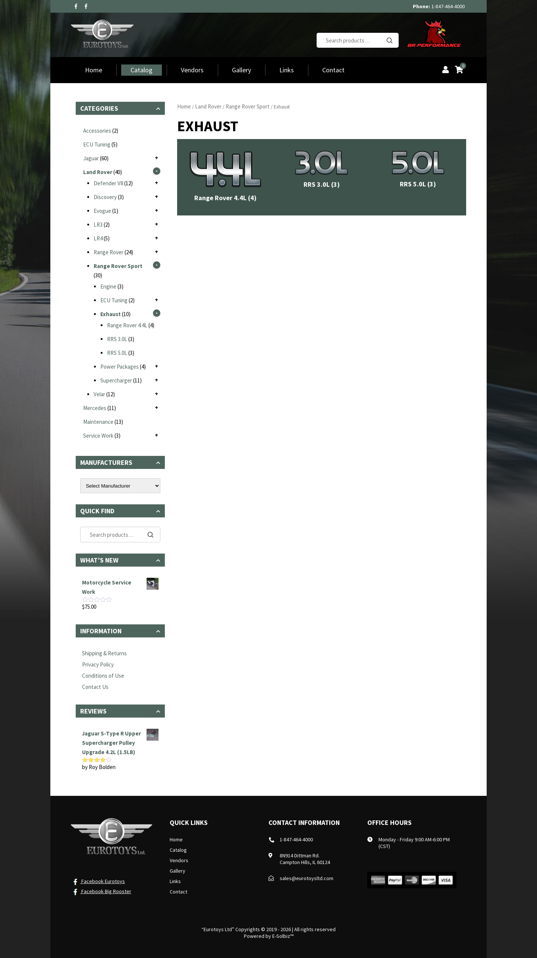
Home (93, 70)
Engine (108, 286)
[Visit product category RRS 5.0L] (418, 170)
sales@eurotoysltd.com (306, 878)
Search (389, 40)
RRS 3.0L (117, 339)
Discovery (105, 197)
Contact (333, 70)
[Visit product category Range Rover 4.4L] (225, 177)
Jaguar (91, 158)
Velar (99, 394)
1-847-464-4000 (448, 6)
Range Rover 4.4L (127, 325)
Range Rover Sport (248, 106)
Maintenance (98, 421)
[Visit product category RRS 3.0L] (321, 170)
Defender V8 (108, 183)
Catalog (142, 70)
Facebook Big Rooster (101, 891)
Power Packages (119, 366)
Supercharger (116, 380)
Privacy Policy (98, 664)
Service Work (98, 435)
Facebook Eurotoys (98, 881)
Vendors (192, 70)
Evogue (102, 210)
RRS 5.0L (117, 352)
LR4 (98, 238)
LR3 (98, 224)
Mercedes (94, 408)
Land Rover (208, 106)
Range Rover (108, 252)
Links (286, 70)
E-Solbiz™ (282, 936)
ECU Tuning (96, 144)
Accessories (97, 130)
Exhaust (110, 314)
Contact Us (95, 686)
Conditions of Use (103, 675)
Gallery (241, 70)
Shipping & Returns (104, 653)
